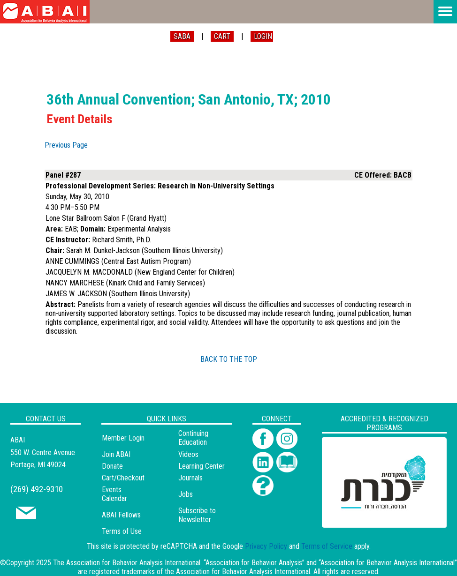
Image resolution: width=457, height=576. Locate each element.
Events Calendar (114, 494)
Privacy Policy (266, 546)
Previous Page (66, 145)
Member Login (123, 438)
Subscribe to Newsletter (197, 515)
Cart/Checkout (123, 477)
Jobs (185, 494)
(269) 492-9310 (36, 489)
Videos (188, 454)
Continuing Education (193, 438)
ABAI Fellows (121, 514)
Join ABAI (116, 454)
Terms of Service (326, 546)
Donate (112, 466)
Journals (190, 477)
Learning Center (201, 466)
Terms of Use (122, 531)
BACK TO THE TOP (228, 359)
